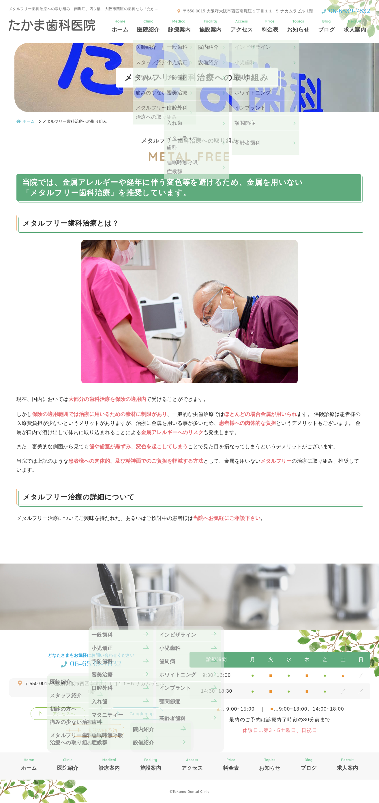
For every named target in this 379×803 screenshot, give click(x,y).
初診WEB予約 (102, 730)
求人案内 (355, 26)
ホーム (120, 26)
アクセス (241, 26)
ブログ (326, 26)
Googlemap (142, 713)
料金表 (270, 26)
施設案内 (210, 26)
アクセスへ (63, 713)
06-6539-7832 (91, 663)
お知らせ (298, 26)
